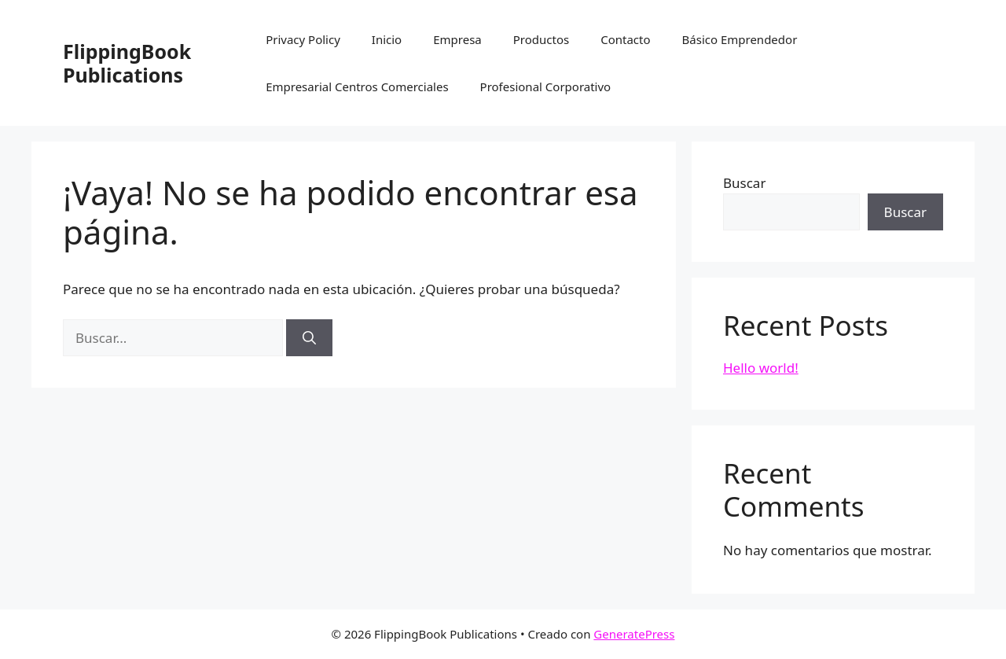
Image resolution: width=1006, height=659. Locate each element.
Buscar (744, 183)
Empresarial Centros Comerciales (357, 86)
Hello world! (761, 368)
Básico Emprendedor (740, 39)
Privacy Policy (303, 39)
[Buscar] (309, 338)
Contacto (625, 39)
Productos (541, 39)
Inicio (387, 39)
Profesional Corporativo (545, 86)
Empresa (457, 39)
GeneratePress (633, 634)
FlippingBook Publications (127, 63)
